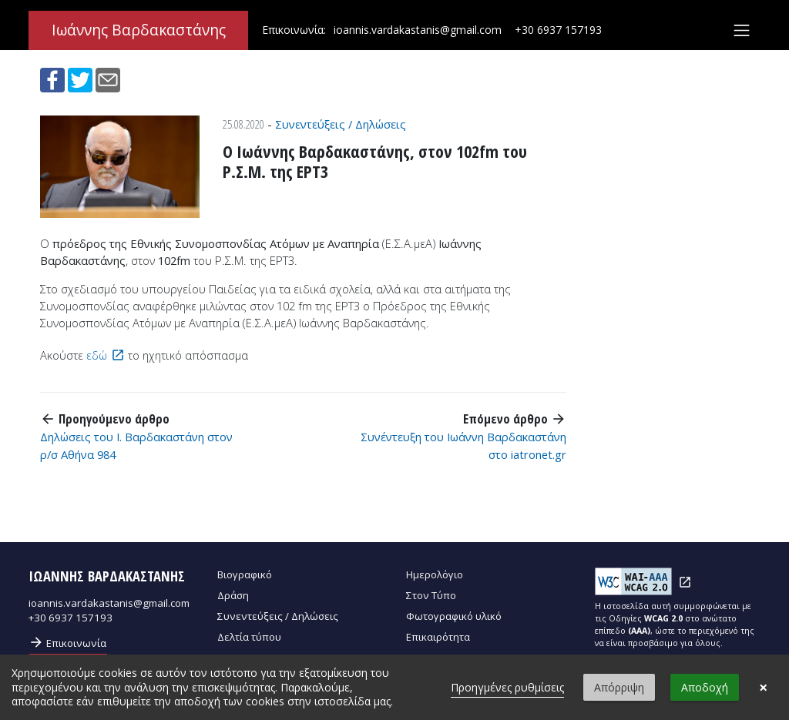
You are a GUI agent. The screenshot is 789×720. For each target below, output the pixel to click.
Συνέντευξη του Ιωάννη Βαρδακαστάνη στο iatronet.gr (463, 445)
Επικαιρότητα (438, 637)
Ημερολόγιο (434, 574)
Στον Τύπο (431, 595)
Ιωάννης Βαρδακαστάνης (139, 31)
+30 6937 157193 (558, 30)
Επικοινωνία (67, 642)
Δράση (233, 595)
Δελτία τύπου (249, 637)
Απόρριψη (619, 687)
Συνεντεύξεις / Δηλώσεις (340, 124)
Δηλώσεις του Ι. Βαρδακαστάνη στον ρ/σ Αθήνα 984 (136, 445)
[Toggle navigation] (741, 31)
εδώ (96, 355)
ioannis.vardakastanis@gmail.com (418, 30)
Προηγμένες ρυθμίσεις (507, 687)
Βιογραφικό (244, 574)
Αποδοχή (704, 687)
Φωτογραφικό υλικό (454, 616)
